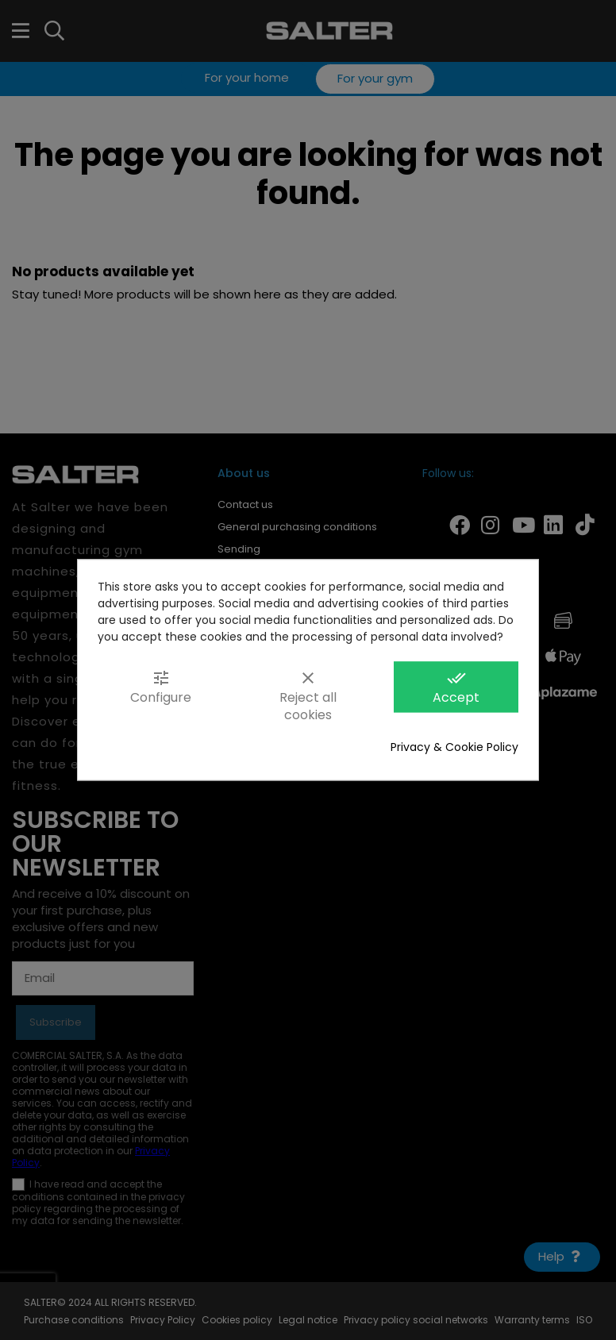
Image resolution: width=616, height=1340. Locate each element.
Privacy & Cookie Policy (454, 748)
